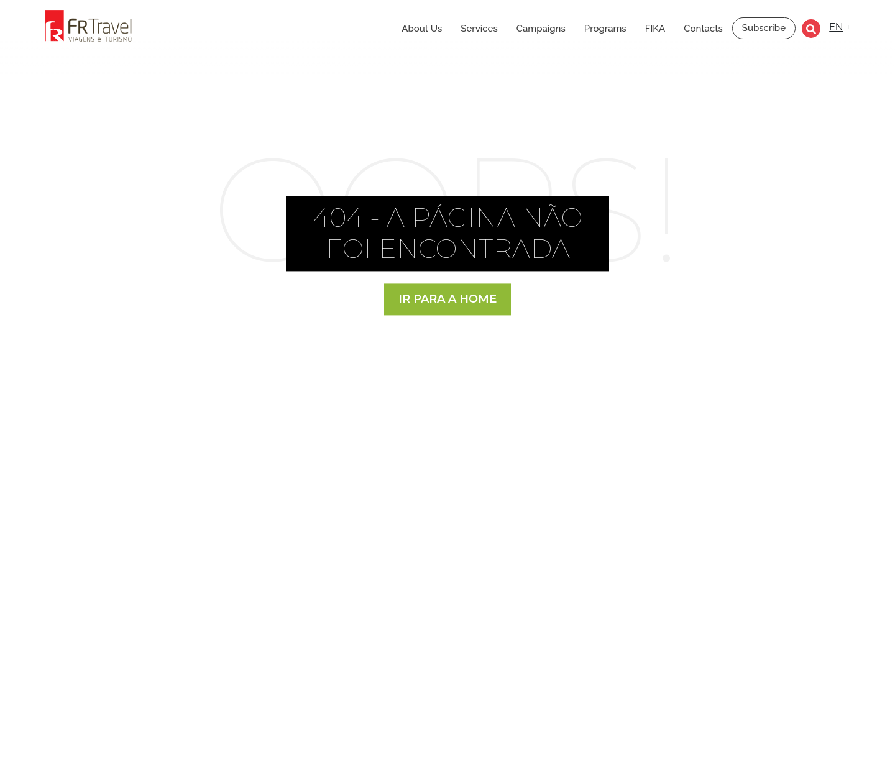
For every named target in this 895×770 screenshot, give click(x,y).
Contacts (703, 28)
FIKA (655, 28)
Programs (605, 28)
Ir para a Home (447, 299)
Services (479, 28)
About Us (422, 28)
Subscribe (764, 28)
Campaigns (541, 28)
